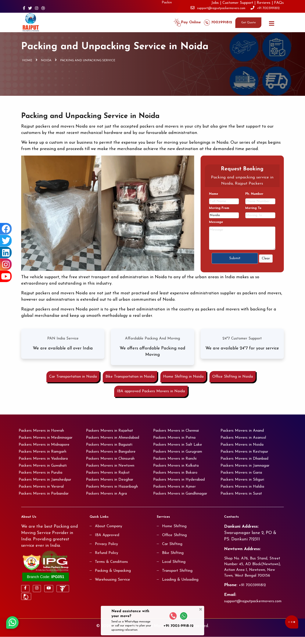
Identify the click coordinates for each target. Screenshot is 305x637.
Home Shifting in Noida (183, 377)
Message (216, 222)
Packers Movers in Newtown (110, 466)
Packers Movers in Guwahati (43, 466)
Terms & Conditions (111, 562)
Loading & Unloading (180, 580)
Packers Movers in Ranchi (175, 459)
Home (27, 60)
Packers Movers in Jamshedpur (45, 480)
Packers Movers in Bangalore (111, 452)
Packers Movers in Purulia (40, 473)
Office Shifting (174, 535)
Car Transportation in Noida (73, 377)
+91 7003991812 (268, 8)
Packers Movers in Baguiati (109, 445)
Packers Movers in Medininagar (45, 438)
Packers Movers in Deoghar (109, 480)
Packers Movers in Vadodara (43, 459)
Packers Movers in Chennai (176, 431)
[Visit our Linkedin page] (6, 252)
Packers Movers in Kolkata (176, 466)
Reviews (263, 3)
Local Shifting (174, 562)
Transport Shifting (177, 571)
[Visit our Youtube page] (6, 276)
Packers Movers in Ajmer (174, 487)
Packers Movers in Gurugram (177, 452)
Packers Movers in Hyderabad (179, 480)
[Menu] (272, 22)
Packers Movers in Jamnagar (244, 466)
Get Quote (248, 22)
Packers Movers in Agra (106, 494)
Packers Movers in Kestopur (244, 452)
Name (213, 194)
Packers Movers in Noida (241, 445)
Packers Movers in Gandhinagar (180, 494)
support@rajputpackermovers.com (221, 8)
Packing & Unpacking (113, 571)
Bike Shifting (173, 553)
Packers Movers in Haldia (242, 487)
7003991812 (218, 22)
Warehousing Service (112, 580)
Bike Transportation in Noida (129, 377)
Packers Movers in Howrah (41, 431)
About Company (108, 526)
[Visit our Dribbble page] (43, 8)
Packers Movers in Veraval (41, 487)
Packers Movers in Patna (174, 438)
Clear (266, 258)
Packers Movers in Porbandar (44, 494)
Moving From (219, 208)
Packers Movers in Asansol (243, 438)
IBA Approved (107, 535)
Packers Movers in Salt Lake (177, 445)
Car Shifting (172, 544)
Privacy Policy (106, 544)
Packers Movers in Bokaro (175, 473)
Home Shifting (174, 526)
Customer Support (237, 3)
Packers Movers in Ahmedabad (112, 438)
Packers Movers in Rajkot (108, 473)
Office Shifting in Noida (232, 377)
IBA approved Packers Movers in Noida (151, 391)
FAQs (279, 3)
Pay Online (187, 23)
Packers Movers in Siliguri (242, 480)
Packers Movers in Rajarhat (109, 431)
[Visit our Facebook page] (24, 8)
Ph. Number (254, 194)
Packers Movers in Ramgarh (42, 452)
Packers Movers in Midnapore (44, 445)
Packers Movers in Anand (242, 431)
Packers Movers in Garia (241, 473)
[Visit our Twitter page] (30, 8)
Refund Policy (106, 553)
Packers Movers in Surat (241, 494)
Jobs (215, 3)
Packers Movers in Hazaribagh (112, 487)
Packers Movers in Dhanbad (244, 459)
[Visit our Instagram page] (36, 8)
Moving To (253, 208)
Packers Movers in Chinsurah (110, 459)
